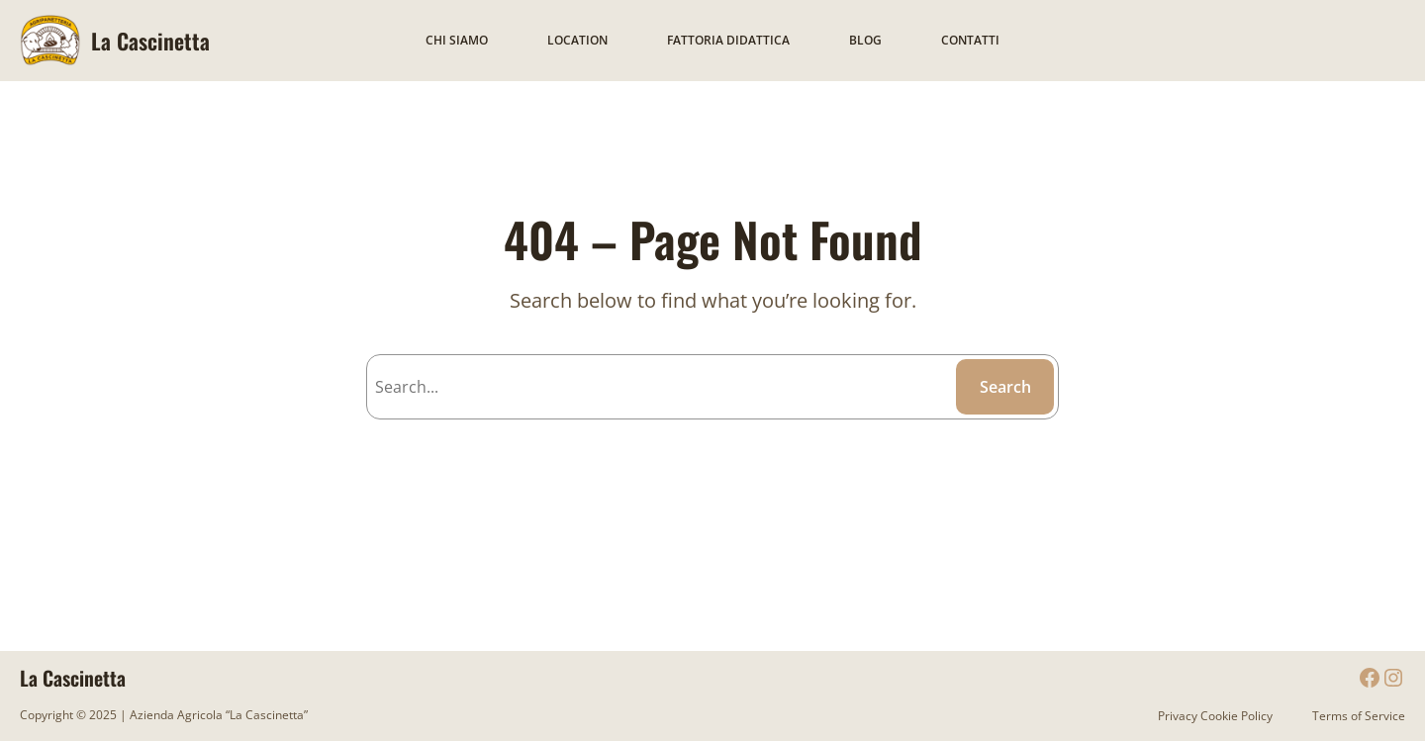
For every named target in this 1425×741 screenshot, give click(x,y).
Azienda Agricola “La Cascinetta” (217, 714)
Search (1005, 387)
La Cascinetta (150, 40)
